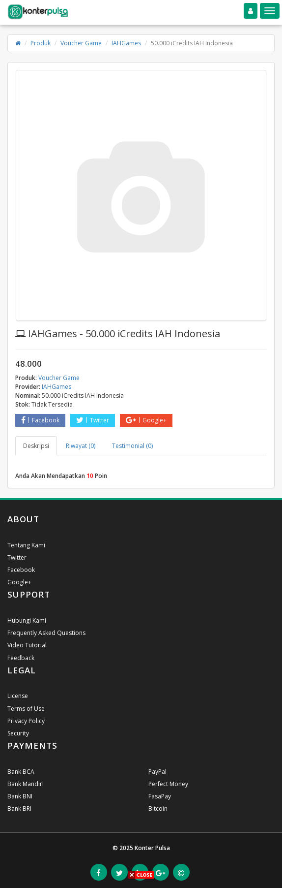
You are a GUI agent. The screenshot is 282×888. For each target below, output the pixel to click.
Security (18, 733)
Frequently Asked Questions (46, 633)
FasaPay (159, 796)
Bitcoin (158, 808)
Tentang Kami (26, 545)
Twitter (92, 420)
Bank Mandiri (25, 784)
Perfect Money (168, 784)
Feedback (20, 658)
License (17, 696)
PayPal (157, 771)
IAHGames (126, 43)
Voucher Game (81, 43)
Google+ (146, 420)
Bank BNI (19, 796)
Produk (40, 43)
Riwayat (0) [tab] (80, 446)
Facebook (40, 420)
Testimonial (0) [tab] (132, 446)
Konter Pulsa (152, 848)
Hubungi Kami (26, 620)
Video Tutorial (27, 645)
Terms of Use (26, 708)
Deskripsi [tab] (36, 446)
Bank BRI (19, 808)
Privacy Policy (26, 721)
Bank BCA (20, 771)
